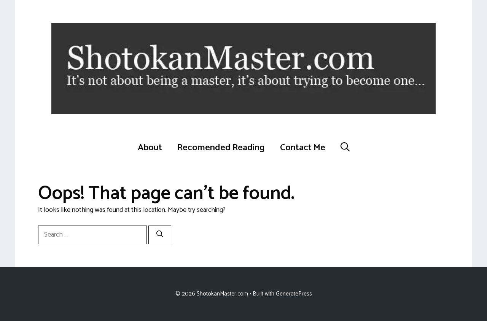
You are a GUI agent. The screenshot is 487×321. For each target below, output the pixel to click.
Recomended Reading (221, 147)
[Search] (159, 235)
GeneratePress (294, 294)
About (150, 147)
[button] (345, 148)
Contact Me (302, 147)
